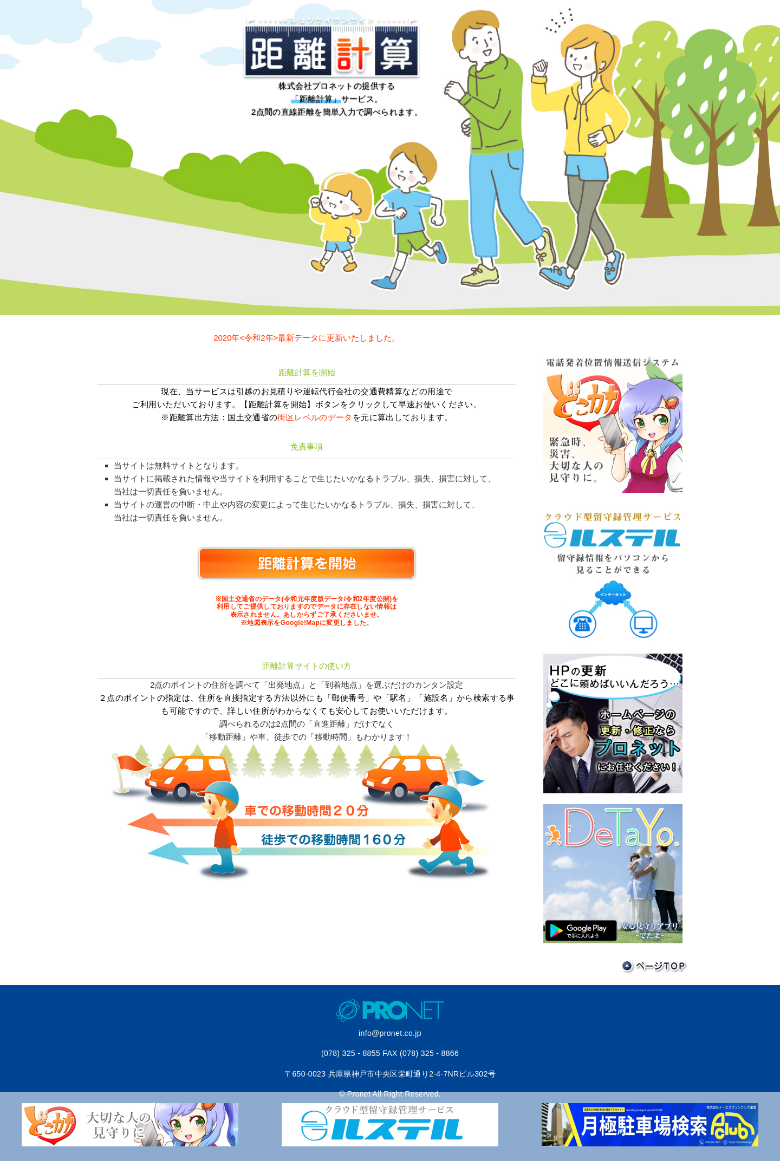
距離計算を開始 (307, 563)
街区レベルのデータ (314, 417)
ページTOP (654, 967)
